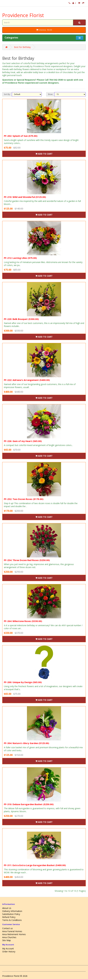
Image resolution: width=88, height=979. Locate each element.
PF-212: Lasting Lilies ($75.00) (20, 257)
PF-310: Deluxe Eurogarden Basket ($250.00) (29, 804)
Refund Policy (8, 917)
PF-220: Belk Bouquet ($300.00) (21, 318)
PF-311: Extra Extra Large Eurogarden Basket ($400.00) (35, 865)
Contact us (7, 928)
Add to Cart (44, 153)
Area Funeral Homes (12, 931)
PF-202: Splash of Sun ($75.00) (20, 135)
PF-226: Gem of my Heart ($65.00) (23, 441)
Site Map (6, 940)
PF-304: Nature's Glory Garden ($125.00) (26, 743)
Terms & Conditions (12, 920)
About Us (6, 908)
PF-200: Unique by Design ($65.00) (23, 682)
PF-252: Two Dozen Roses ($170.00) (23, 499)
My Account (8, 948)
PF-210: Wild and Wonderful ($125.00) (25, 196)
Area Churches (9, 937)
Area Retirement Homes (14, 934)
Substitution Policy (11, 914)
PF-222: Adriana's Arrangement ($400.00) (27, 379)
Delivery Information (12, 911)
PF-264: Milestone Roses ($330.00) (23, 621)
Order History (8, 951)
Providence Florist (23, 15)
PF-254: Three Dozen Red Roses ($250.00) (27, 560)
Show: (50, 94)
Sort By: (7, 94)
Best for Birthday (22, 47)
